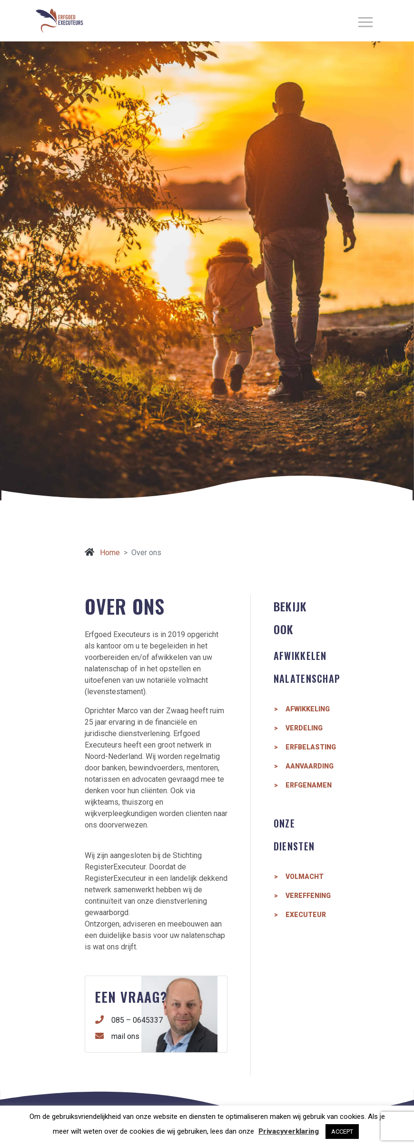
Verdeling (304, 728)
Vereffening (308, 895)
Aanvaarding (308, 766)
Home (102, 552)
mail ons (117, 1036)
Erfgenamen (308, 785)
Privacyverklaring (288, 1131)
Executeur (306, 914)
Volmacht (305, 876)
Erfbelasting (308, 747)
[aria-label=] (365, 20)
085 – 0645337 (129, 1020)
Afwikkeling (308, 709)
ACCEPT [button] (342, 1131)
